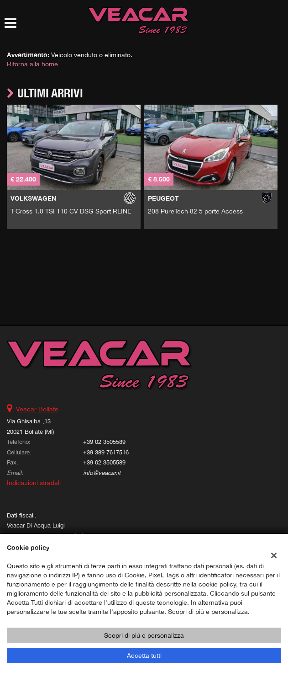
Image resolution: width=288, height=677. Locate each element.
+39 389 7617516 (106, 452)
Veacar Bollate (37, 409)
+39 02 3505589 (104, 441)
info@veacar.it (101, 472)
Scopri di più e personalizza (144, 635)
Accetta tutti (144, 655)
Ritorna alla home (32, 64)
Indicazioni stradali (34, 482)
